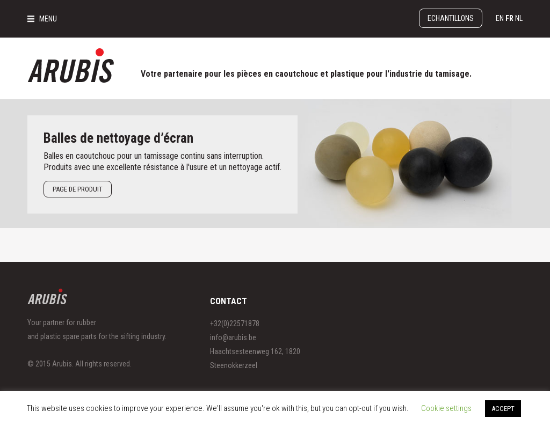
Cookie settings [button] (446, 408)
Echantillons (451, 18)
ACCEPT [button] (503, 409)
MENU (48, 18)
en (500, 18)
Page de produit (78, 189)
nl (519, 18)
